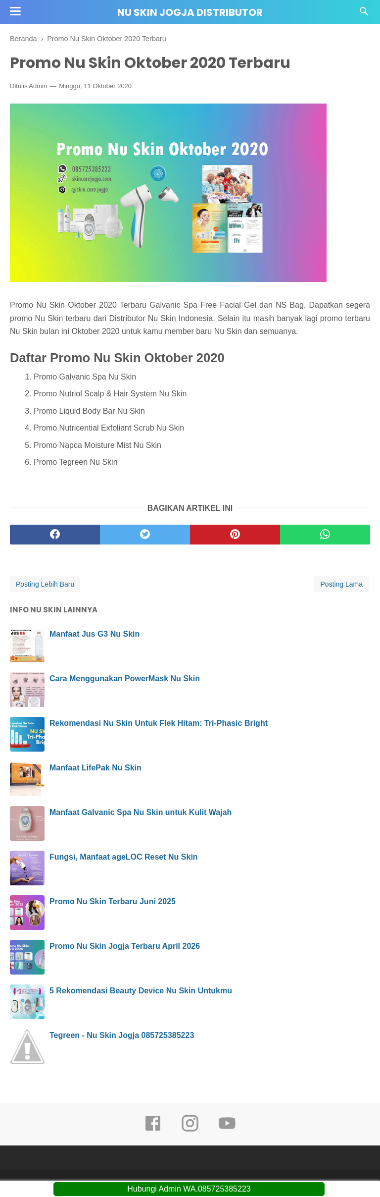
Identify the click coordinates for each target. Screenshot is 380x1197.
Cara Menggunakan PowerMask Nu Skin (124, 678)
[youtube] (227, 1130)
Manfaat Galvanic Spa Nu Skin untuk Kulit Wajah (140, 812)
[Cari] (364, 14)
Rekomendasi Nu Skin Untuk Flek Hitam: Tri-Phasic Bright (158, 723)
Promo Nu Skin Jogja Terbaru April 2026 (124, 946)
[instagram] (190, 1130)
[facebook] (55, 534)
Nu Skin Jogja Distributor (190, 12)
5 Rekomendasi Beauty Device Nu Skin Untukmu (140, 990)
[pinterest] (235, 534)
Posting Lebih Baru (45, 584)
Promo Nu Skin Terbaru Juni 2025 (112, 901)
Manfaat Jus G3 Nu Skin (94, 634)
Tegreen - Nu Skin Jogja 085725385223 (121, 1035)
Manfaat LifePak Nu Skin (95, 767)
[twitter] (145, 534)
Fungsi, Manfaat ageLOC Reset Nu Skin (123, 857)
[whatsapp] (325, 534)
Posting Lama (341, 584)
